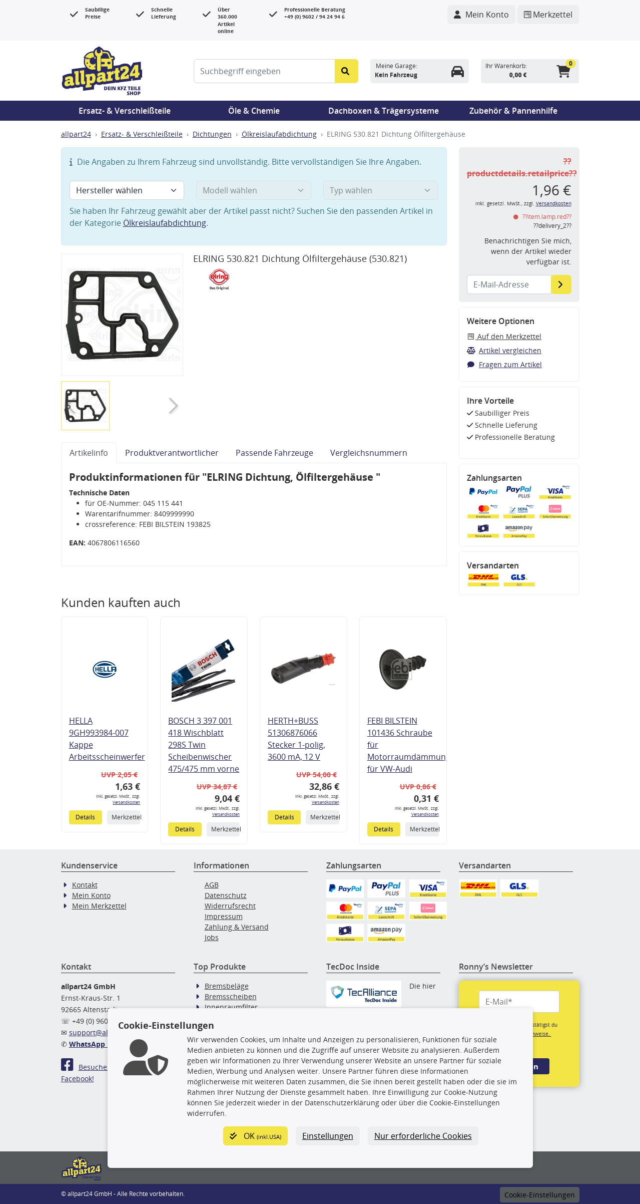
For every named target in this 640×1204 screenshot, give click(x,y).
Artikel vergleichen (504, 350)
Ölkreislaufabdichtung (279, 134)
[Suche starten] (346, 71)
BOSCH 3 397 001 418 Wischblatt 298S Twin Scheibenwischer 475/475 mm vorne (203, 744)
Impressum (224, 916)
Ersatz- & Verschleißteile (125, 110)
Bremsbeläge (227, 986)
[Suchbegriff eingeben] (264, 71)
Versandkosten (126, 802)
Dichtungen (212, 134)
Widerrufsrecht (230, 906)
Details (85, 817)
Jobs (212, 937)
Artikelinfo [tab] (89, 452)
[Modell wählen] (253, 190)
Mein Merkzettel (99, 906)
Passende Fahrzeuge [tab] (274, 452)
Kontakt (85, 884)
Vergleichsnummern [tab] (368, 452)
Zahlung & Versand (237, 927)
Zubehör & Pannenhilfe (513, 110)
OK (255, 1135)
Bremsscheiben (231, 996)
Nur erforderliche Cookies (423, 1135)
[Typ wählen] (380, 190)
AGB (212, 884)
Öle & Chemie (254, 110)
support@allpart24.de (106, 1032)
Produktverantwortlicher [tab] (172, 452)
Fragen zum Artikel (504, 364)
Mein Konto (91, 895)
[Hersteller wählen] (127, 190)
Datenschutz (226, 895)
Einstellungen (327, 1135)
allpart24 (76, 134)
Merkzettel (126, 817)
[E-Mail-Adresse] (561, 284)
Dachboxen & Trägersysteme (383, 110)
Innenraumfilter (231, 1007)
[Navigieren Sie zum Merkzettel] (548, 14)
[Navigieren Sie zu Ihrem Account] (481, 14)
